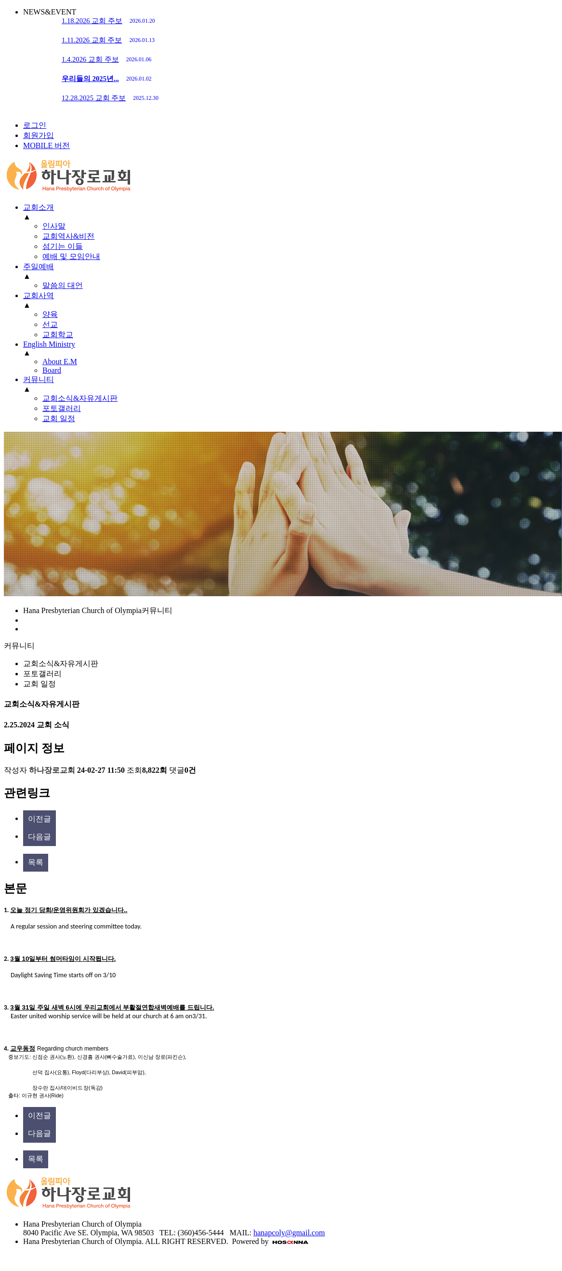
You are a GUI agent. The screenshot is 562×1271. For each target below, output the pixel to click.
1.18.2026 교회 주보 (108, 21)
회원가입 (38, 135)
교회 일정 (39, 684)
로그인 (34, 125)
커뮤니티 (38, 379)
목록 (35, 862)
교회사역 (38, 295)
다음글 (39, 837)
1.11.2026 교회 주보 (108, 40)
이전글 (39, 819)
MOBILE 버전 (46, 145)
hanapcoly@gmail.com (289, 1233)
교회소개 (38, 207)
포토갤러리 (42, 674)
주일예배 (38, 266)
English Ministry (49, 344)
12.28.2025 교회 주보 (110, 98)
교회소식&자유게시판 (60, 663)
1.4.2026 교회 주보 (106, 59)
